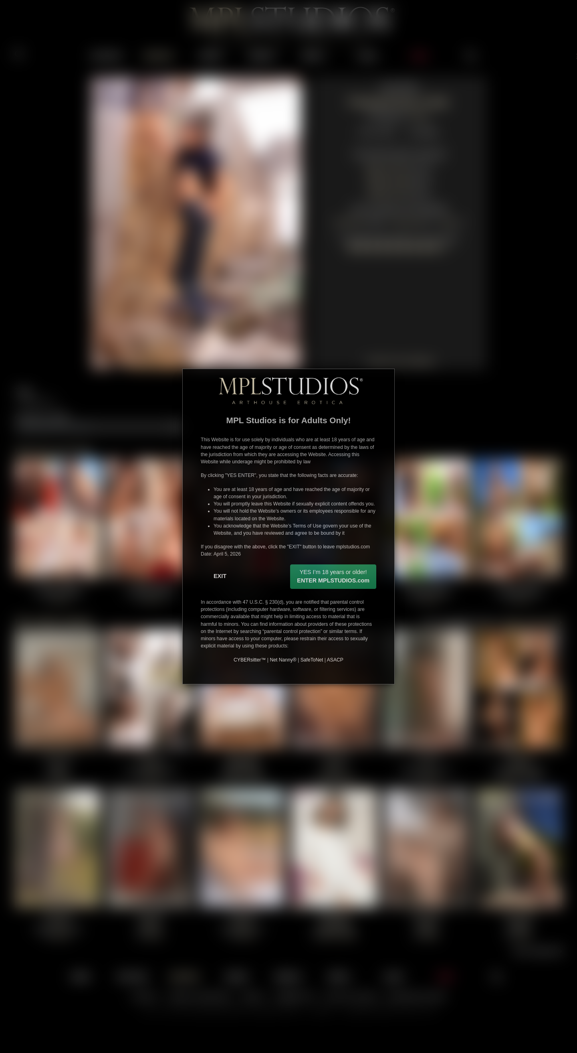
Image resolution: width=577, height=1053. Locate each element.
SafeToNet (312, 660)
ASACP (335, 660)
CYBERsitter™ (250, 660)
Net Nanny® (283, 660)
